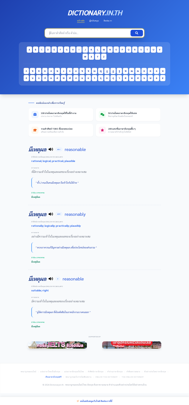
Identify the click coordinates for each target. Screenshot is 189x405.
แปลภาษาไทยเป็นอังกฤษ (50, 371)
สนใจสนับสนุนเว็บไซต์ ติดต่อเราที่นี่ (94, 401)
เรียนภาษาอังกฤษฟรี (53, 377)
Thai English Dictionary (133, 377)
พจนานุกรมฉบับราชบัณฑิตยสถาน (79, 377)
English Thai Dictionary (107, 377)
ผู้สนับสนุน (94, 20)
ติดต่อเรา (108, 20)
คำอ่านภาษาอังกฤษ (115, 371)
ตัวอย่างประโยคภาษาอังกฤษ (155, 371)
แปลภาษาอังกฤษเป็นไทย (74, 371)
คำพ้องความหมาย (133, 371)
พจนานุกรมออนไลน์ (28, 371)
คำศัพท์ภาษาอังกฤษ (95, 371)
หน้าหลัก (81, 20)
